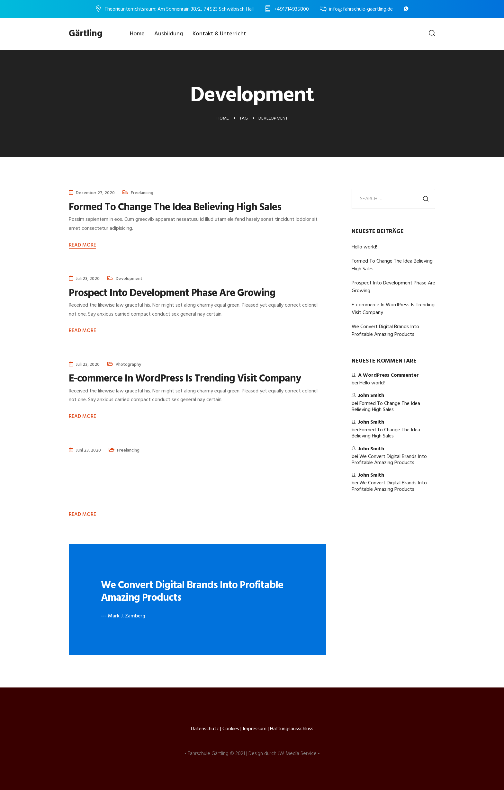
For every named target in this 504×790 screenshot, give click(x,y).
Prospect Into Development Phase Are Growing (393, 287)
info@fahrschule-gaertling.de (361, 9)
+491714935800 (291, 9)
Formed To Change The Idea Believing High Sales (392, 265)
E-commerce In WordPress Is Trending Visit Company (393, 309)
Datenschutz (205, 729)
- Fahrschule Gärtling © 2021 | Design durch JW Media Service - (252, 754)
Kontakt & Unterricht (219, 34)
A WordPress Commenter (388, 375)
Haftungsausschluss (291, 729)
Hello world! (364, 247)
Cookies (230, 729)
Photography (128, 364)
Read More (82, 245)
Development (129, 279)
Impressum (254, 729)
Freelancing (142, 193)
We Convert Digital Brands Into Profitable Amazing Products (385, 331)
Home (137, 34)
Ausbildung (168, 34)
